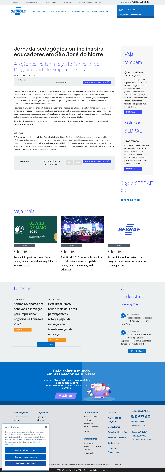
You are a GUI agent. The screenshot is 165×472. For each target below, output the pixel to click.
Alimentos (40, 420)
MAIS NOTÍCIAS (46, 345)
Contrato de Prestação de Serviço (92, 430)
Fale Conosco (88, 423)
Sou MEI (17, 420)
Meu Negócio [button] (21, 412)
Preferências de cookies (25, 463)
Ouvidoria (87, 420)
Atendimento (98, 11)
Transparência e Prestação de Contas (90, 2)
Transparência (89, 453)
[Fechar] (46, 427)
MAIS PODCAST (137, 351)
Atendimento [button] (91, 412)
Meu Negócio (38, 11)
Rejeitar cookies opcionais (25, 457)
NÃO (78, 162)
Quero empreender (20, 417)
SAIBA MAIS (130, 112)
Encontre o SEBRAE (51, 2)
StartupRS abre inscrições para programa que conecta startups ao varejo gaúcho (127, 261)
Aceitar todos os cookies (25, 450)
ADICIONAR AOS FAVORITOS (97, 82)
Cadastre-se (114, 443)
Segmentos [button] (43, 412)
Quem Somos (88, 443)
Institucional (14, 2)
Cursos (51, 11)
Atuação (87, 450)
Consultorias (74, 11)
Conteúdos (61, 11)
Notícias (85, 11)
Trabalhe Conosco (117, 437)
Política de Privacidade (91, 427)
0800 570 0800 (141, 2)
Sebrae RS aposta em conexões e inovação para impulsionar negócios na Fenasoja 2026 (35, 261)
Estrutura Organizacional (92, 446)
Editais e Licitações (31, 2)
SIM (69, 162)
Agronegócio (41, 417)
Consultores (68, 2)
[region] (25, 447)
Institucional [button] (90, 438)
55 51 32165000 (138, 435)
